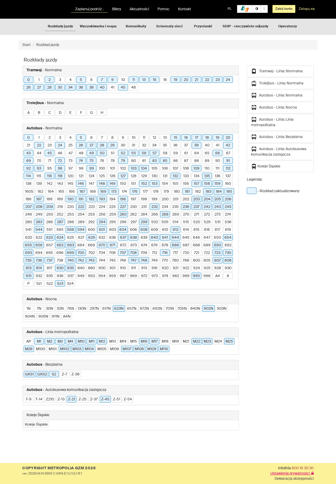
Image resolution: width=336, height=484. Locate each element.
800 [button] (196, 260)
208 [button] (39, 207)
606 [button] (133, 230)
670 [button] (102, 245)
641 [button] (165, 238)
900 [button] (102, 268)
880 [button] (91, 268)
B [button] (39, 113)
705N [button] (182, 308)
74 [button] (81, 161)
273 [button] (217, 214)
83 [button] (154, 161)
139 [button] (39, 184)
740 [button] (70, 260)
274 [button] (228, 214)
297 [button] (133, 222)
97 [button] (71, 168)
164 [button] (51, 191)
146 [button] (81, 184)
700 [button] (81, 253)
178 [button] (156, 191)
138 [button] (29, 184)
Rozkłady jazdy (60, 26)
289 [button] (81, 222)
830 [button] (60, 268)
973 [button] (154, 276)
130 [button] (155, 176)
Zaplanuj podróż (89, 9)
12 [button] (154, 138)
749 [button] (154, 260)
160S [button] (29, 191)
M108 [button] (139, 349)
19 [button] (175, 80)
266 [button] (154, 214)
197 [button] (133, 199)
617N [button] (106, 308)
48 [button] (81, 153)
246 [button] (28, 214)
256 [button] (102, 214)
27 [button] (39, 87)
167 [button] (82, 191)
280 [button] (28, 222)
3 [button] (60, 80)
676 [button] (154, 245)
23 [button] (218, 80)
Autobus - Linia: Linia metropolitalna (272, 122)
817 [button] (49, 268)
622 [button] (39, 238)
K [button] (228, 276)
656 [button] (39, 245)
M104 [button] (89, 349)
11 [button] (133, 80)
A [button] (28, 113)
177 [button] (145, 191)
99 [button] (91, 168)
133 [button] (186, 176)
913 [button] (144, 268)
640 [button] (154, 238)
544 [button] (39, 230)
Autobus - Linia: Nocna (274, 107)
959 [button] (112, 276)
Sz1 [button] (39, 284)
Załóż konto (283, 9)
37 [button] (186, 145)
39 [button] (196, 145)
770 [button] (165, 260)
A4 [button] (217, 276)
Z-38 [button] (75, 374)
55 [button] (133, 153)
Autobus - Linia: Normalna (276, 95)
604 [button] (123, 230)
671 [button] (112, 245)
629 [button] (91, 238)
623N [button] (119, 308)
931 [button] (29, 276)
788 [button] (186, 260)
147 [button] (91, 184)
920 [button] (165, 268)
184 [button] (219, 191)
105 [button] (154, 168)
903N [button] (222, 308)
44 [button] (39, 153)
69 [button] (28, 161)
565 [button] (60, 230)
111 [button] (217, 168)
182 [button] (198, 191)
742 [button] (81, 260)
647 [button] (207, 238)
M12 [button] (102, 341)
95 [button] (49, 168)
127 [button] (123, 176)
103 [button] (133, 168)
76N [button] (70, 308)
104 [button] (144, 168)
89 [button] (207, 161)
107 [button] (175, 168)
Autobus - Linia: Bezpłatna (277, 137)
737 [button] (49, 260)
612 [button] (175, 230)
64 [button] (196, 153)
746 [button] (123, 260)
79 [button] (123, 161)
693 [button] (28, 253)
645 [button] (186, 238)
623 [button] (49, 238)
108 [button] (186, 168)
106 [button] (165, 168)
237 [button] (196, 207)
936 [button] (60, 276)
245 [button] (228, 207)
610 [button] (165, 230)
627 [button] (81, 238)
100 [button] (102, 168)
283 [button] (39, 222)
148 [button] (102, 184)
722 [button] (207, 253)
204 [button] (207, 199)
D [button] (60, 113)
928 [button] (217, 268)
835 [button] (70, 268)
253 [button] (70, 214)
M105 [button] (102, 349)
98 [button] (81, 168)
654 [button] (228, 238)
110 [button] (206, 168)
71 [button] (49, 161)
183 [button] (208, 191)
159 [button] (217, 184)
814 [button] (39, 268)
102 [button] (123, 168)
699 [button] (70, 253)
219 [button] (60, 207)
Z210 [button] (50, 399)
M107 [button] (127, 349)
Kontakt (184, 9)
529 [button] (207, 222)
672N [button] (144, 308)
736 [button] (39, 260)
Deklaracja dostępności (294, 479)
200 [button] (165, 199)
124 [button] (91, 176)
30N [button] (49, 308)
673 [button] (133, 245)
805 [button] (207, 260)
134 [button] (197, 176)
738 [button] (60, 260)
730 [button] (228, 253)
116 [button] (49, 176)
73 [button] (70, 161)
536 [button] (228, 222)
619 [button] (228, 230)
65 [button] (207, 153)
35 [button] (165, 145)
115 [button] (38, 176)
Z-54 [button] (128, 399)
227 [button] (123, 207)
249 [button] (39, 214)
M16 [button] (144, 341)
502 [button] (154, 222)
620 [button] (28, 238)
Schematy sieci (169, 26)
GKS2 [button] (42, 374)
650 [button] (217, 238)
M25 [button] (229, 341)
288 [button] (70, 222)
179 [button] (166, 191)
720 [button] (186, 253)
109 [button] (196, 168)
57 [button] (155, 153)
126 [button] (113, 176)
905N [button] (43, 316)
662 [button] (60, 245)
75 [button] (92, 161)
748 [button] (144, 260)
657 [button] (49, 245)
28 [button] (49, 87)
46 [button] (133, 87)
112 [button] (228, 168)
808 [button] (228, 260)
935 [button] (49, 276)
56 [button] (144, 153)
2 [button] (50, 80)
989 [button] (186, 276)
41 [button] (112, 87)
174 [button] (124, 191)
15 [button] (154, 80)
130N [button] (82, 308)
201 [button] (175, 199)
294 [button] (102, 222)
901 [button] (112, 268)
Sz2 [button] (49, 284)
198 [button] (144, 199)
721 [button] (196, 253)
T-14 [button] (39, 399)
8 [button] (112, 138)
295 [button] (112, 222)
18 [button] (207, 138)
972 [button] (144, 276)
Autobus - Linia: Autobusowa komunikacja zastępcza (278, 151)
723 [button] (217, 253)
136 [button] (217, 176)
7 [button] (102, 80)
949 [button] (81, 276)
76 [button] (102, 161)
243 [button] (217, 207)
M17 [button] (154, 341)
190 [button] (70, 199)
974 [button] (165, 276)
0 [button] (28, 80)
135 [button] (207, 176)
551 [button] (49, 230)
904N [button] (30, 316)
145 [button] (70, 184)
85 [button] (165, 161)
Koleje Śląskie (265, 166)
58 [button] (165, 153)
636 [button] (112, 238)
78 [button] (113, 161)
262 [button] (133, 214)
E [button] (70, 113)
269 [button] (175, 214)
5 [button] (81, 80)
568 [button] (70, 230)
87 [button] (186, 161)
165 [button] (61, 191)
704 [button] (102, 253)
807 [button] (217, 260)
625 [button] (70, 238)
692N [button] (157, 308)
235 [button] (175, 207)
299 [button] (144, 222)
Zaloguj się (307, 9)
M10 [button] (81, 341)
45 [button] (123, 87)
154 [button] (165, 184)
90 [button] (217, 161)
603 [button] (112, 230)
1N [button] (29, 308)
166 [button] (72, 191)
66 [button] (217, 153)
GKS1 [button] (29, 374)
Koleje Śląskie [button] (36, 424)
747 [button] (133, 260)
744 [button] (102, 260)
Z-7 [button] (64, 374)
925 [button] (207, 268)
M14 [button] (123, 341)
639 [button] (144, 238)
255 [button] (91, 214)
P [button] (28, 284)
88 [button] (196, 161)
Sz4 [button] (70, 284)
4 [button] (70, 80)
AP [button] (28, 341)
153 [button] (155, 184)
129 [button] (144, 176)
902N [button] (208, 308)
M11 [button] (91, 341)
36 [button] (81, 87)
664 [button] (81, 245)
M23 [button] (207, 341)
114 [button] (28, 176)
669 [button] (91, 245)
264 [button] (144, 214)
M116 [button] (164, 349)
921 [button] (175, 268)
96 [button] (60, 168)
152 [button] (144, 184)
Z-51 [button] (116, 399)
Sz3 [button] (60, 284)
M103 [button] (76, 349)
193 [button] (102, 199)
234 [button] (165, 207)
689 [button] (207, 245)
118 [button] (59, 176)
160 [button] (228, 184)
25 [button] (70, 145)
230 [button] (133, 207)
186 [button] (28, 199)
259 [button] (112, 214)
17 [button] (196, 138)
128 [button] (133, 176)
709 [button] (144, 253)
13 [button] (144, 80)
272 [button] (207, 214)
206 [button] (228, 199)
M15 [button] (133, 341)
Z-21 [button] (71, 399)
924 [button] (196, 268)
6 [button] (91, 80)
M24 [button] (218, 341)
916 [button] (154, 268)
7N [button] (39, 308)
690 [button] (217, 245)
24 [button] (228, 80)
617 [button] (217, 230)
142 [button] (49, 184)
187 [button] (39, 199)
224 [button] (102, 207)
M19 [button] (175, 341)
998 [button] (207, 276)
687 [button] (186, 245)
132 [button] (175, 176)
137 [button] (228, 176)
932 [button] (39, 276)
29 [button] (112, 145)
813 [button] (29, 268)
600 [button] (91, 230)
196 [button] (123, 199)
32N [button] (60, 308)
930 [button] (228, 268)
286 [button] (49, 222)
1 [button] (39, 80)
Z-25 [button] (82, 399)
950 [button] (91, 276)
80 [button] (133, 161)
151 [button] (133, 184)
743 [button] (91, 260)
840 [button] (81, 268)
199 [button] (154, 199)
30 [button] (60, 87)
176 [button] (135, 191)
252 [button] (60, 214)
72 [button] (60, 161)
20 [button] (186, 80)
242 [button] (207, 207)
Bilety (116, 9)
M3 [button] (60, 341)
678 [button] (165, 245)
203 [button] (196, 199)
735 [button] (28, 260)
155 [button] (175, 184)
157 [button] (196, 184)
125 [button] (102, 176)
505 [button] (165, 222)
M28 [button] (29, 349)
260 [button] (123, 214)
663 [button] (70, 245)
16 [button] (165, 80)
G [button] (91, 113)
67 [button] (228, 153)
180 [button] (177, 191)
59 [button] (175, 153)
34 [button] (70, 87)
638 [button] (133, 238)
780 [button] (175, 260)
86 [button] (175, 161)
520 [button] (196, 222)
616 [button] (207, 230)
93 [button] (39, 168)
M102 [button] (64, 349)
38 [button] (91, 87)
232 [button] (154, 207)
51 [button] (112, 153)
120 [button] (71, 176)
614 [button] (186, 230)
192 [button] (91, 199)
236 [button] (186, 207)
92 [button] (28, 168)
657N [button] (131, 308)
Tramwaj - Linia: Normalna (277, 71)
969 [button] (133, 276)
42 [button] (228, 145)
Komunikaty (136, 26)
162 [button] (40, 191)
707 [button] (123, 253)
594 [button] (81, 230)
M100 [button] (40, 349)
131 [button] (165, 176)
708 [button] (133, 253)
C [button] (49, 113)
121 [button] (81, 176)
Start (26, 45)
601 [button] (102, 230)
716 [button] (165, 253)
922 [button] (186, 268)
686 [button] (175, 245)
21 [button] (196, 80)
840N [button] (195, 308)
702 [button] (91, 253)
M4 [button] (70, 341)
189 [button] (60, 199)
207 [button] (28, 207)
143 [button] (60, 184)
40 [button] (102, 87)
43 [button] (28, 153)
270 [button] (186, 214)
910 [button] (123, 268)
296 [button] (123, 222)
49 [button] (91, 153)
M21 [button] (186, 341)
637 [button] (123, 238)
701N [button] (170, 308)
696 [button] (60, 253)
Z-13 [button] (61, 399)
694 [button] (39, 253)
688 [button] (196, 245)
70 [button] (39, 161)
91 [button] (228, 161)
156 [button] (186, 184)
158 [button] (207, 184)
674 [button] (144, 245)
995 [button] (196, 276)
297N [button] (94, 308)
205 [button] (217, 199)
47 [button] (71, 153)
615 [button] (196, 230)
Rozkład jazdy (47, 45)
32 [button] (144, 145)
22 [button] (207, 80)
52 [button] (123, 153)
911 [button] (133, 268)
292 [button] (91, 222)
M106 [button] (114, 349)
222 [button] (81, 207)
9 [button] (112, 80)
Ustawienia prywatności (292, 473)
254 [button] (81, 214)
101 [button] (112, 168)
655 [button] (28, 245)
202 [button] (186, 199)
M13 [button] (112, 341)
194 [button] (112, 199)
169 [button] (103, 191)
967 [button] (123, 276)
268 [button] (165, 214)
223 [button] (91, 207)
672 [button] (123, 245)
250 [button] (49, 214)
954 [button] (102, 276)
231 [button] (144, 207)
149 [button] (112, 184)
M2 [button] (49, 341)
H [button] (102, 113)
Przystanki (203, 26)
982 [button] (175, 276)
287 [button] (60, 222)
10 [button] (123, 80)
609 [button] (154, 230)
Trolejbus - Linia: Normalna (277, 83)
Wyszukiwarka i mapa (98, 26)
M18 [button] (165, 341)
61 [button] (186, 153)
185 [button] (229, 191)
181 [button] (187, 191)
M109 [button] (151, 349)
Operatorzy (287, 26)
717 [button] (175, 253)
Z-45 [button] (105, 399)
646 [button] (196, 238)
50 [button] (102, 153)
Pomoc (164, 9)
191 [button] (80, 199)
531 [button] (217, 222)
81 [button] (144, 161)
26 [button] (28, 87)
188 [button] (49, 199)
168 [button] (93, 191)
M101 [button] (53, 349)
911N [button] (56, 316)
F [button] (81, 113)
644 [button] (175, 238)
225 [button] (112, 207)
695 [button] (49, 253)
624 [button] (60, 238)
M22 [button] (196, 341)
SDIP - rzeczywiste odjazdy (245, 26)
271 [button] (196, 214)
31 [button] (133, 145)
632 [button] (102, 238)
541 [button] (28, 230)
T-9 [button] (29, 399)
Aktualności (139, 9)
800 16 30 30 (303, 468)
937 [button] (70, 276)
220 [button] (70, 207)
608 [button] (144, 230)
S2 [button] (54, 374)
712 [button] (154, 253)
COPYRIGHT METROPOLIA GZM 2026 (59, 468)
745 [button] (112, 260)
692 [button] (228, 245)
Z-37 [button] (94, 399)
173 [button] (114, 191)
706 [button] (112, 253)
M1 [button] (39, 341)
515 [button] (186, 222)
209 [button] (49, 207)
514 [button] (175, 222)
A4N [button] (67, 316)
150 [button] (123, 184)
